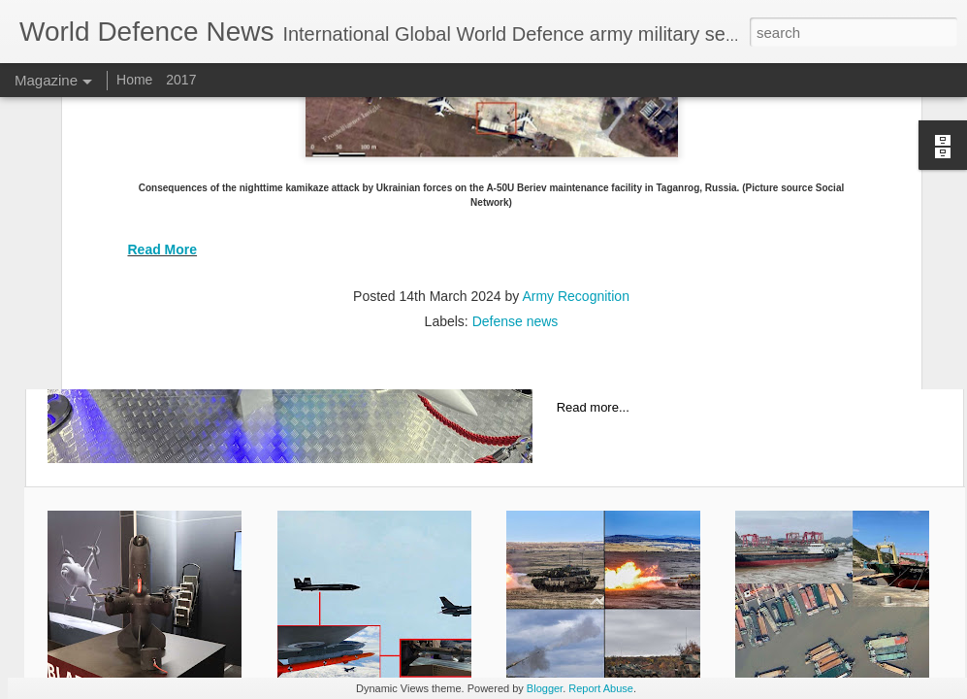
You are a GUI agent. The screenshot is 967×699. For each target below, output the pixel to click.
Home (136, 79)
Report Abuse (600, 688)
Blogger (545, 688)
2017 (181, 79)
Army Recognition (575, 131)
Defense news (515, 156)
